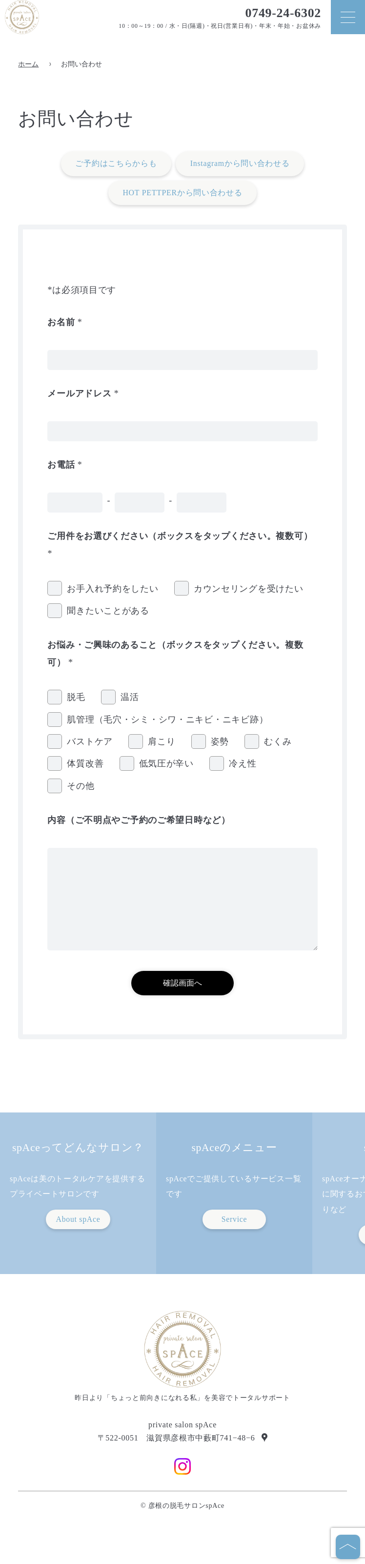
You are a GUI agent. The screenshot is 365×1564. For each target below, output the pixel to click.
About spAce (78, 1219)
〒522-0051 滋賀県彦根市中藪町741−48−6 (176, 1438)
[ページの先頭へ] (348, 1547)
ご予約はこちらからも (116, 163)
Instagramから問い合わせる (240, 163)
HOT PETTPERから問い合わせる (182, 192)
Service (234, 1219)
